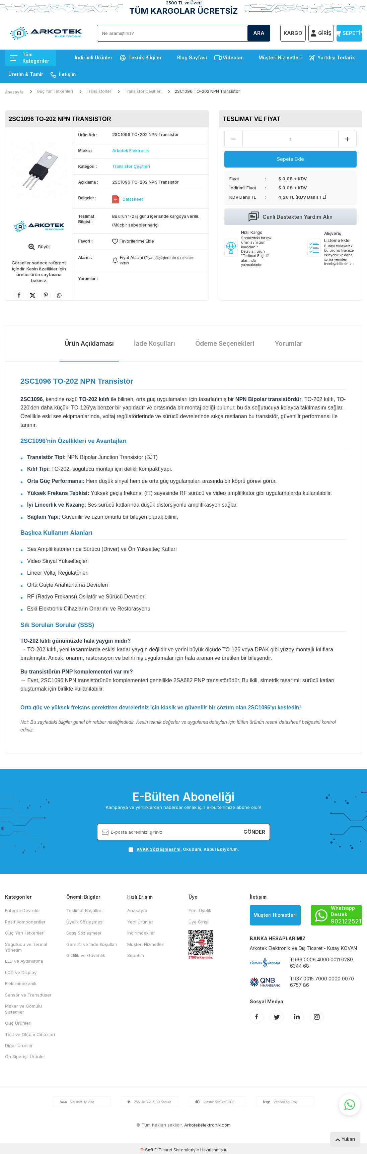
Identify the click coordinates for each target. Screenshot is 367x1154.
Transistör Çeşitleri (143, 91)
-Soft (147, 1149)
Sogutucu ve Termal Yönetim (26, 947)
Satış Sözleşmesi (83, 933)
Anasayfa (14, 91)
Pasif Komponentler (25, 921)
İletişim (67, 74)
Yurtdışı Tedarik (336, 57)
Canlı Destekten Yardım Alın (290, 216)
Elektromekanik (20, 983)
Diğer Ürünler (19, 1045)
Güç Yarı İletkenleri (55, 91)
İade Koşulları (154, 343)
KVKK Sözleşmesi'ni (158, 849)
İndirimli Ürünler (94, 57)
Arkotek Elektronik (130, 150)
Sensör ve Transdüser (28, 995)
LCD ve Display (20, 972)
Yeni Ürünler (140, 921)
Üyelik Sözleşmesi (84, 921)
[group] (39, 170)
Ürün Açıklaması (89, 343)
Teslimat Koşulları (84, 910)
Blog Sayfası (192, 57)
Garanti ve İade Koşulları (91, 944)
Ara (259, 33)
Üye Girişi (198, 921)
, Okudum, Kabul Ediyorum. (183, 849)
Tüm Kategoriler (29, 58)
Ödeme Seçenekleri (224, 343)
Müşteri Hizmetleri (280, 57)
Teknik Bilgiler (145, 57)
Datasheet (133, 199)
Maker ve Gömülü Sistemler (23, 1008)
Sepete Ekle (290, 159)
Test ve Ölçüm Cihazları (30, 1034)
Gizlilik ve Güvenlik (85, 955)
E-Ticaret (163, 1149)
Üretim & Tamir (25, 74)
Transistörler (98, 91)
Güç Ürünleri (18, 1023)
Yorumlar (289, 343)
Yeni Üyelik (200, 910)
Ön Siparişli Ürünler (25, 1056)
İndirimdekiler (141, 933)
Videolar (233, 57)
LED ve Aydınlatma (24, 961)
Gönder (254, 832)
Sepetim (135, 955)
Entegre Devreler (22, 910)
